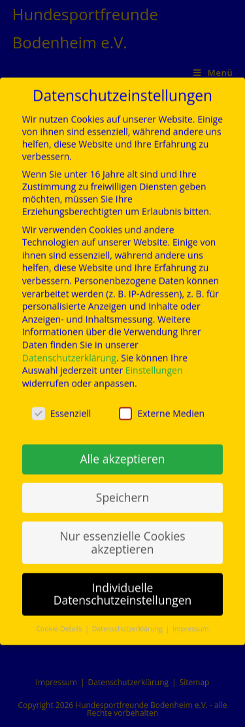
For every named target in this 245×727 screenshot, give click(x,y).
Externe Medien (161, 403)
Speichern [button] (122, 488)
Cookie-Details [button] (60, 619)
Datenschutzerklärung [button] (128, 619)
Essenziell (61, 403)
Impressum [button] (190, 619)
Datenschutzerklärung (69, 348)
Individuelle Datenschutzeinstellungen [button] (123, 584)
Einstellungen (154, 361)
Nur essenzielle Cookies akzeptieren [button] (122, 533)
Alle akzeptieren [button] (122, 450)
